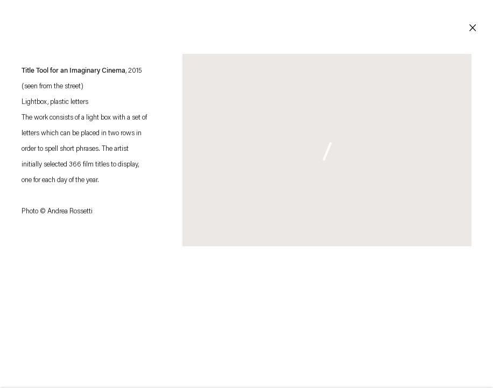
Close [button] (472, 28)
